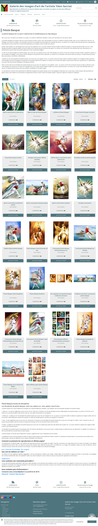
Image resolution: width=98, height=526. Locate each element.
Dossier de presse (6, 515)
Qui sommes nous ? (6, 517)
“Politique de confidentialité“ (32, 523)
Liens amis (4, 513)
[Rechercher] (96, 8)
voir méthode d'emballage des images (15, 449)
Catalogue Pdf (5, 509)
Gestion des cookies (37, 511)
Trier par (76, 79)
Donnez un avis (4, 505)
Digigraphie (6, 458)
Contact (63, 1)
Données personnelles (38, 513)
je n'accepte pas (79, 521)
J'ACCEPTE (92, 521)
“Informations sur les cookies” (12, 523)
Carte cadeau (5, 511)
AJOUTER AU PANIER (13, 124)
